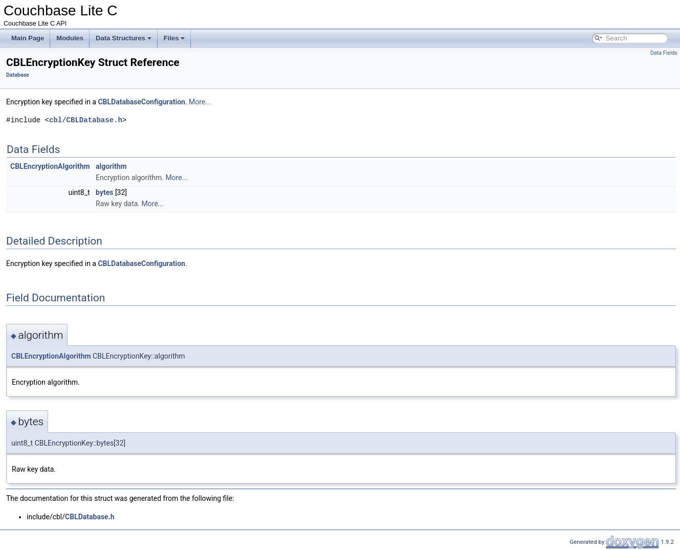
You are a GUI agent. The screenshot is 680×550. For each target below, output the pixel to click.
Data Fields (663, 53)
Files (174, 38)
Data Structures (123, 38)
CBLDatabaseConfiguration (141, 102)
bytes (104, 192)
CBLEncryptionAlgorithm (50, 166)
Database (17, 75)
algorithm (111, 166)
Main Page (27, 38)
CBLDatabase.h (90, 517)
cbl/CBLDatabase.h (85, 120)
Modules (69, 38)
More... (200, 102)
